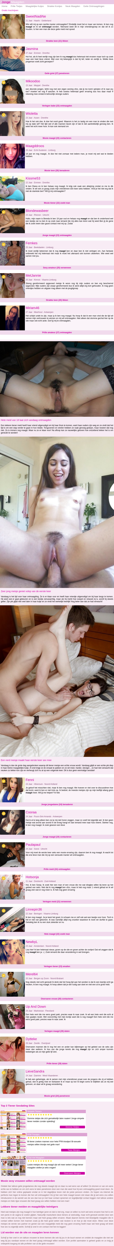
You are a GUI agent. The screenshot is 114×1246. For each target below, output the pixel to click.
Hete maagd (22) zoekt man (57, 934)
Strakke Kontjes (54, 6)
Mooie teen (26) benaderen (56, 170)
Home (4, 6)
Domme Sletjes (72, 1127)
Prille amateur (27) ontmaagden (57, 332)
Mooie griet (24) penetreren (57, 1096)
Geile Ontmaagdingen (93, 6)
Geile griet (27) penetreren (57, 73)
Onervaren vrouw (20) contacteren (57, 999)
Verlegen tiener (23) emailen (57, 966)
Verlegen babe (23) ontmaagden (57, 106)
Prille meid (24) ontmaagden (57, 869)
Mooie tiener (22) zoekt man (57, 203)
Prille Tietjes (16, 6)
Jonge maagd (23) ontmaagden (57, 235)
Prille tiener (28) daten (57, 1063)
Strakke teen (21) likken (57, 41)
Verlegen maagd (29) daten (57, 1031)
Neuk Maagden (72, 6)
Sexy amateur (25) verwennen (57, 268)
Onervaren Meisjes (72, 1173)
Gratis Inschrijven (10, 10)
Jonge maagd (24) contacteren (57, 837)
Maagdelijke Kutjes (35, 6)
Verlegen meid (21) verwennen (57, 901)
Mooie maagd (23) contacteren (57, 138)
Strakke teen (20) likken (57, 300)
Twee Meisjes (74, 1150)
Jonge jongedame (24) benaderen (57, 804)
